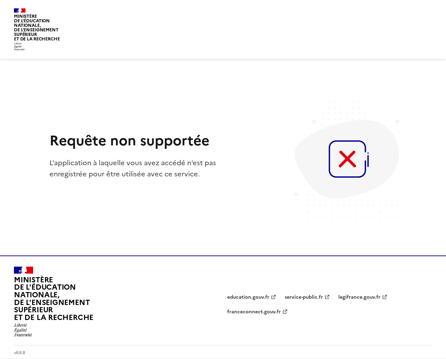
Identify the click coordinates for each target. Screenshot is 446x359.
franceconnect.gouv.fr (254, 311)
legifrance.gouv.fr (359, 297)
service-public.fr (304, 297)
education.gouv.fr (248, 297)
